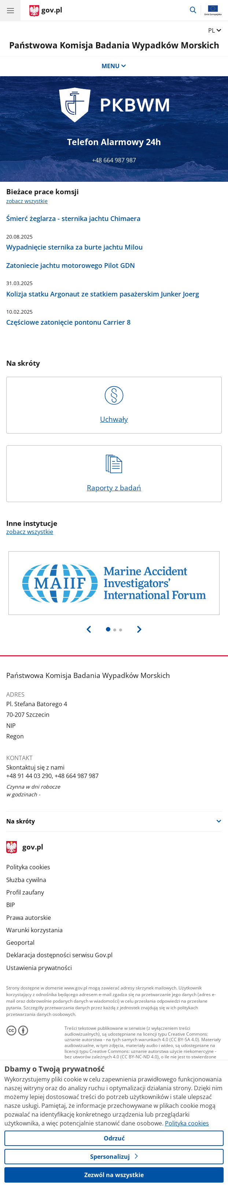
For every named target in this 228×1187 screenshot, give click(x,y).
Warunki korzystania (34, 930)
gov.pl (24, 847)
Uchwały (114, 405)
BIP (10, 905)
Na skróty (20, 821)
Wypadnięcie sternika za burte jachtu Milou (74, 247)
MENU (114, 66)
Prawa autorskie (28, 918)
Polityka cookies (28, 867)
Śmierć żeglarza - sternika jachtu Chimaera (73, 218)
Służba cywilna (26, 880)
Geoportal (20, 943)
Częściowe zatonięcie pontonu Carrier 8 (68, 322)
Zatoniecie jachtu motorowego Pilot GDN (70, 265)
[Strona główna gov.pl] (45, 11)
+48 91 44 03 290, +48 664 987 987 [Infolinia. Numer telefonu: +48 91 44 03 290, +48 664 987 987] (52, 776)
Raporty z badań (114, 473)
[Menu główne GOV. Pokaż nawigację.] (10, 10)
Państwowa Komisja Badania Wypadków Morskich (114, 45)
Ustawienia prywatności (39, 968)
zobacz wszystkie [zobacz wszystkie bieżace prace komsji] (27, 201)
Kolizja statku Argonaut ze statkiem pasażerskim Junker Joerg (102, 294)
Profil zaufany (25, 892)
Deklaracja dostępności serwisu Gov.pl (59, 955)
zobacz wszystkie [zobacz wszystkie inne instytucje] (29, 532)
